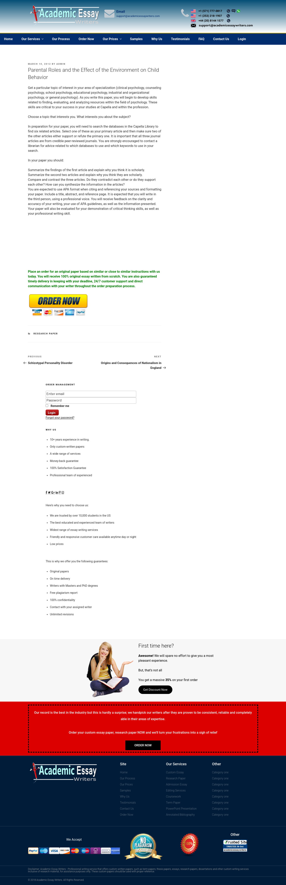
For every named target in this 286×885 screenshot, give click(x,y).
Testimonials (180, 39)
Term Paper (173, 802)
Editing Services (176, 790)
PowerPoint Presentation (181, 808)
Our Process (61, 39)
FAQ (201, 39)
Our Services (32, 39)
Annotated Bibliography (180, 814)
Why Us (156, 39)
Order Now (86, 39)
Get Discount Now (155, 690)
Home (8, 39)
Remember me (57, 406)
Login (242, 39)
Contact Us (221, 39)
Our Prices (112, 39)
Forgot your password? (60, 417)
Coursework (173, 796)
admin (60, 64)
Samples (136, 39)
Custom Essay (175, 772)
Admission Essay (176, 784)
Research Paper (46, 333)
